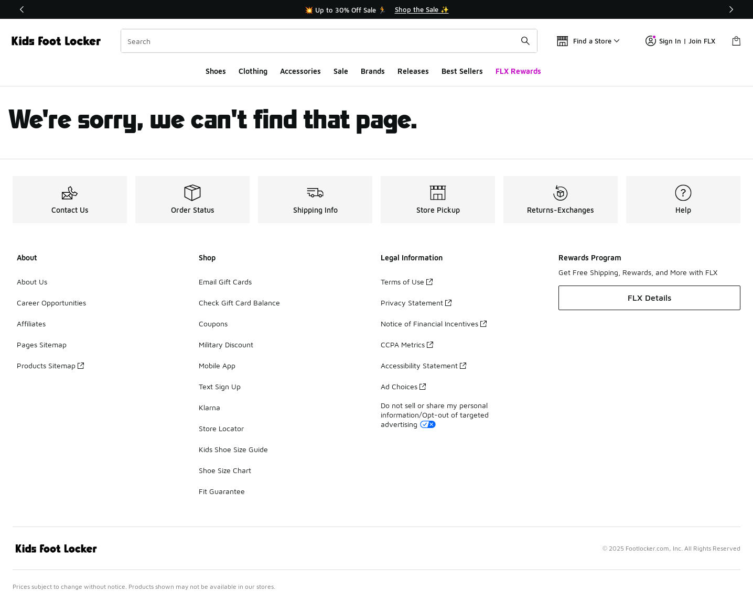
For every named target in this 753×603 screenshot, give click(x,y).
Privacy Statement (416, 302)
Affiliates (31, 323)
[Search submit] (525, 40)
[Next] (731, 9)
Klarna (209, 407)
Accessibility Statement (423, 365)
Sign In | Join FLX (680, 41)
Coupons (213, 323)
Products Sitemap (50, 365)
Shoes (216, 71)
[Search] (329, 40)
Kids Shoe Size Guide (233, 449)
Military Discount (226, 344)
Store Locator (221, 428)
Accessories (300, 71)
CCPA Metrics (407, 344)
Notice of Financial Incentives (434, 323)
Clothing (253, 71)
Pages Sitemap (42, 344)
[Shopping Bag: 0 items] (736, 41)
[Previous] (22, 9)
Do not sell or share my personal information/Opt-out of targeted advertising (435, 415)
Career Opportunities (51, 302)
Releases (413, 71)
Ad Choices (403, 386)
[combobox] (329, 40)
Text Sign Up (220, 386)
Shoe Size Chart (225, 470)
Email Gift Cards (225, 281)
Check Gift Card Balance (239, 302)
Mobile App (217, 365)
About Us (32, 281)
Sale (341, 71)
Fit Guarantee (222, 491)
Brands (373, 71)
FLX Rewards (518, 71)
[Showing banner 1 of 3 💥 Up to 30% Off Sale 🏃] (376, 9)
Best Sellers (462, 71)
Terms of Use (407, 281)
